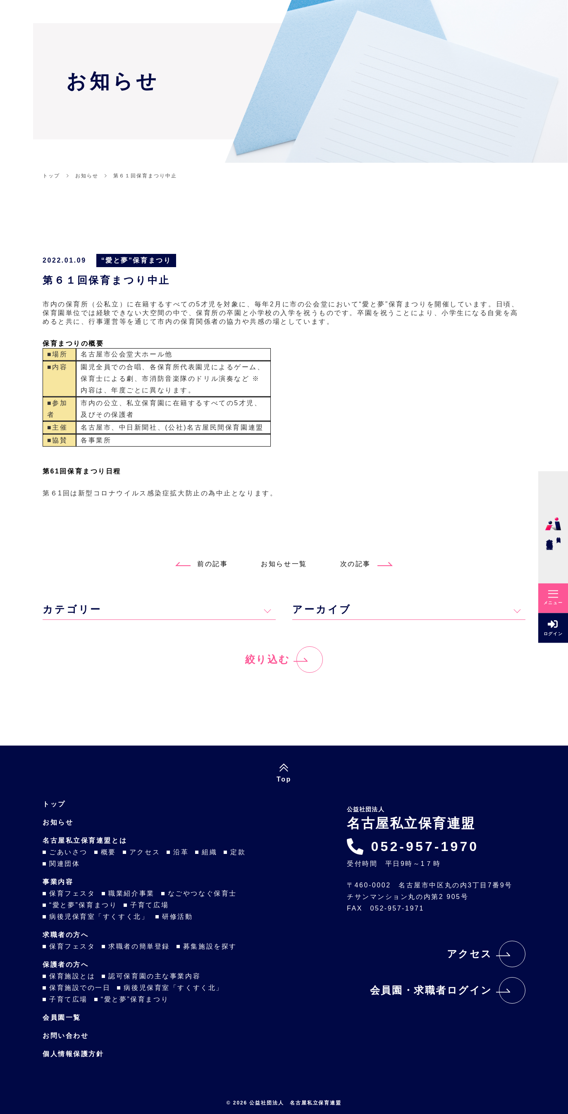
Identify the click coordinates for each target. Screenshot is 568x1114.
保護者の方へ (65, 964)
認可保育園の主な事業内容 (154, 976)
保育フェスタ (72, 893)
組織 (209, 852)
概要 (108, 852)
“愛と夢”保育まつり (136, 260)
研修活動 (177, 916)
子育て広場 (149, 904)
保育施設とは (72, 976)
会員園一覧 (62, 1017)
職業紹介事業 (131, 893)
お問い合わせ (65, 1035)
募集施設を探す (210, 946)
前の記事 (201, 563)
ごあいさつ (68, 852)
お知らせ (58, 822)
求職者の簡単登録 (138, 946)
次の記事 (366, 563)
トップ (54, 804)
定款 (238, 852)
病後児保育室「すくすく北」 (99, 916)
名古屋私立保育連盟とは (85, 840)
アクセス (144, 852)
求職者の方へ (65, 934)
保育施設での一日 (79, 987)
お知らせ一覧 (284, 563)
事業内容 (58, 881)
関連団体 (64, 863)
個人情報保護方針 (73, 1053)
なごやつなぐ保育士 (202, 893)
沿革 (181, 852)
